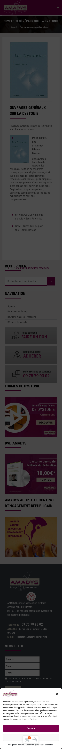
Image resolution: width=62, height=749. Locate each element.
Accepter (31, 728)
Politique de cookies (16, 745)
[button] (57, 693)
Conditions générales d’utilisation (39, 745)
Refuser (31, 737)
